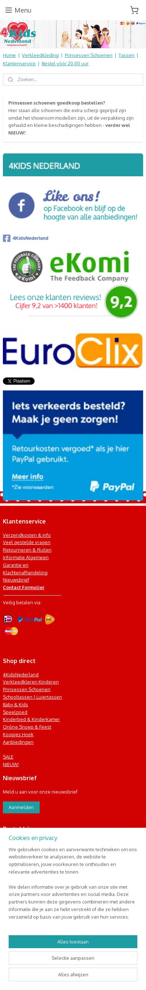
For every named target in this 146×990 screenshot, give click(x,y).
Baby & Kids (15, 704)
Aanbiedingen (18, 742)
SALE (8, 757)
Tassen (126, 55)
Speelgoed (15, 712)
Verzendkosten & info (27, 535)
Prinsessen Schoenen (88, 55)
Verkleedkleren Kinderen (31, 682)
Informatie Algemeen (26, 557)
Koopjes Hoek (18, 734)
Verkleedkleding (40, 55)
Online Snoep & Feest (27, 727)
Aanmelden (21, 807)
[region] (73, 886)
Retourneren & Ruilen (27, 550)
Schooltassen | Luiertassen (32, 697)
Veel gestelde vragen (26, 542)
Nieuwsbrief (16, 580)
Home (9, 55)
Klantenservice (19, 63)
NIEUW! (11, 764)
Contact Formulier (23, 587)
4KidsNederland (25, 238)
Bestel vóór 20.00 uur (65, 63)
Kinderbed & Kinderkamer (31, 719)
